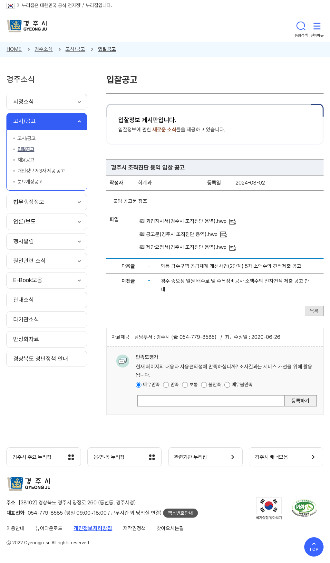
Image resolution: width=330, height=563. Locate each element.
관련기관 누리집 (192, 457)
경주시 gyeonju (27, 26)
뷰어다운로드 (49, 529)
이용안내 (15, 529)
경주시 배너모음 (273, 457)
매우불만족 (242, 384)
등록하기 (300, 401)
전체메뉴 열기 (317, 26)
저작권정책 (134, 529)
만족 (174, 384)
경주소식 (43, 49)
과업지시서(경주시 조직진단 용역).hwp (186, 221)
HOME (14, 49)
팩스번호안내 (180, 513)
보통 (193, 384)
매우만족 (151, 384)
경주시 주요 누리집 (33, 457)
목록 (314, 311)
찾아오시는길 (170, 529)
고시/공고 (75, 49)
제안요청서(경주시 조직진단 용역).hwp (186, 247)
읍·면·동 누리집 (110, 457)
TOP (314, 549)
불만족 (215, 384)
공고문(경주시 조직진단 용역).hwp (182, 234)
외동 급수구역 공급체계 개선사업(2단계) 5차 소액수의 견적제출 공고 (231, 266)
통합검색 (301, 26)
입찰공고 (107, 49)
